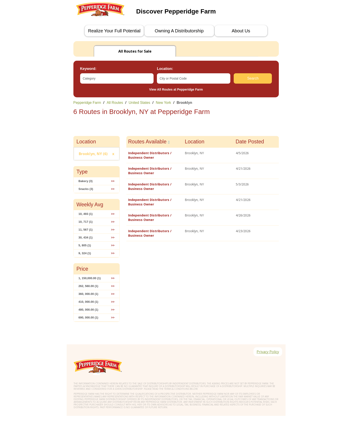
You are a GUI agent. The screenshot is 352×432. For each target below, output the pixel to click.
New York (163, 103)
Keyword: (88, 69)
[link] (176, 102)
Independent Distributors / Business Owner (150, 155)
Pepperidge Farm (87, 103)
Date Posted (250, 142)
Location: (165, 69)
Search (253, 78)
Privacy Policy (267, 352)
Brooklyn (184, 103)
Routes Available (147, 142)
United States (139, 103)
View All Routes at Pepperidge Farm (176, 89)
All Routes (115, 103)
